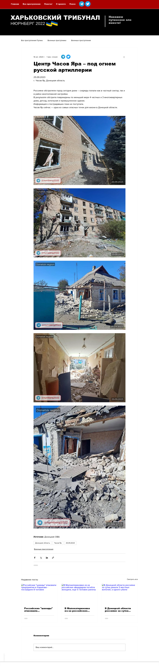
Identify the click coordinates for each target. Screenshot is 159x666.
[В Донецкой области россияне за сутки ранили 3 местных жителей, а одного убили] (120, 594)
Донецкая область (42, 543)
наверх (4, 657)
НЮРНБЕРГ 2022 (28, 23)
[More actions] (123, 56)
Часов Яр (58, 543)
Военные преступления (81, 40)
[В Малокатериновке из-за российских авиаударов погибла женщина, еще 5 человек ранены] (80, 594)
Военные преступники (57, 40)
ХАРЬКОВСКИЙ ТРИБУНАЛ (55, 17)
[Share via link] (53, 557)
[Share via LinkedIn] (47, 557)
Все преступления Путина (32, 40)
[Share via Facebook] (35, 557)
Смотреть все (132, 579)
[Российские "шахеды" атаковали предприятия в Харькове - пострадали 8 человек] (39, 594)
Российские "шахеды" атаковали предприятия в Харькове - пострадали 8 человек (38, 609)
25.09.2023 (70, 543)
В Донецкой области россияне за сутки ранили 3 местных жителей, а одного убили (118, 609)
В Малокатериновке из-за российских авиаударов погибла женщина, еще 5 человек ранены (77, 609)
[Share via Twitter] (41, 557)
